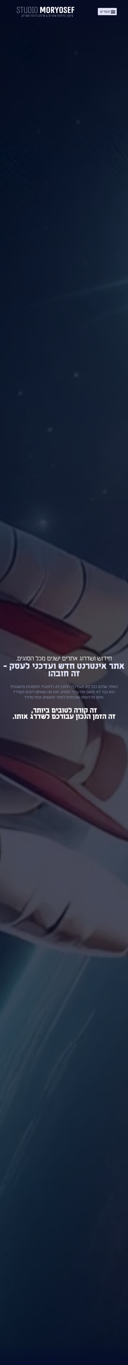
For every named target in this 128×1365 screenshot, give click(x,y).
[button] (107, 11)
